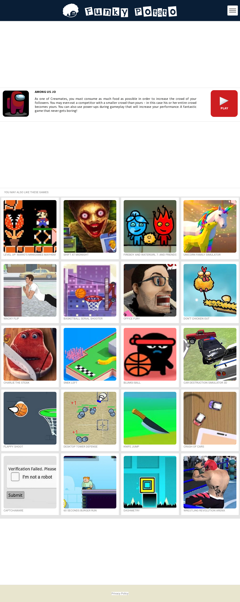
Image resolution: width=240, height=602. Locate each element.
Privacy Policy (119, 593)
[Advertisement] (120, 55)
